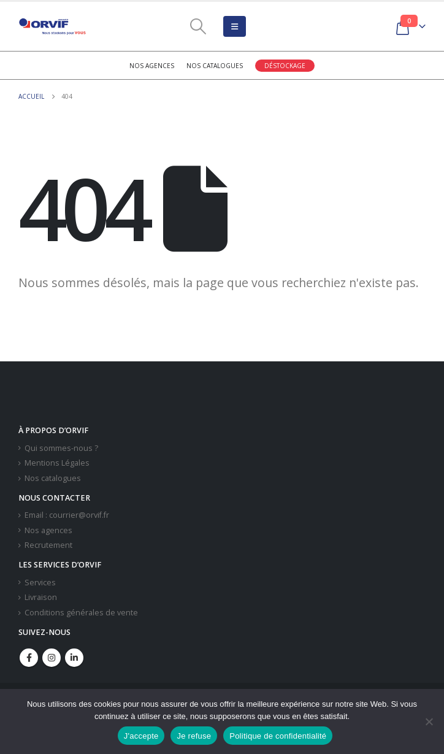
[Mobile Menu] (234, 26)
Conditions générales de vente (81, 612)
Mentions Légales (57, 463)
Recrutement (48, 545)
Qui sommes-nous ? (61, 448)
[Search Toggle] (197, 26)
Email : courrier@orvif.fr (67, 515)
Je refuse (194, 736)
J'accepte (141, 736)
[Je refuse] (429, 721)
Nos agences (151, 65)
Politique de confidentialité (277, 736)
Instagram (51, 657)
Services (40, 582)
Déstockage (284, 65)
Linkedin (74, 657)
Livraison (41, 597)
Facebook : (29, 657)
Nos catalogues (214, 65)
